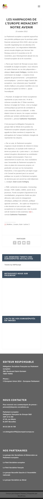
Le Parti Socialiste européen (14, 462)
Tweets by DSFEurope (12, 265)
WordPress (21, 496)
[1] (5, 224)
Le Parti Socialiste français (13, 467)
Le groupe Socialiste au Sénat (14, 480)
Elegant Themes (20, 493)
